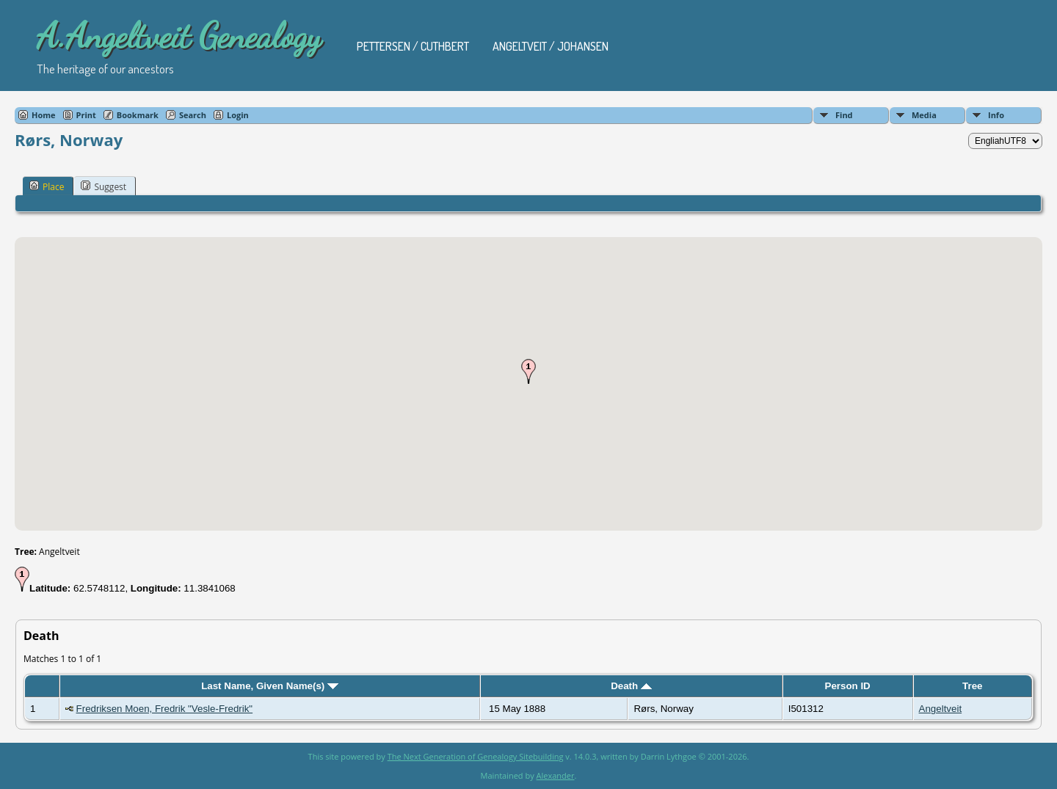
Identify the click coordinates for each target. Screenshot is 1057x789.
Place (46, 186)
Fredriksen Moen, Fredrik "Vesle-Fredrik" (164, 708)
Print (86, 114)
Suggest (103, 186)
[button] (528, 371)
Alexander (556, 775)
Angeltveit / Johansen (551, 46)
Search (192, 114)
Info (996, 114)
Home (44, 114)
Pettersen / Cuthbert (413, 46)
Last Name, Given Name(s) (269, 685)
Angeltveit (940, 708)
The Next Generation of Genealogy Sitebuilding (476, 756)
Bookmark (138, 114)
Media (924, 114)
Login (238, 114)
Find (844, 114)
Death (631, 685)
